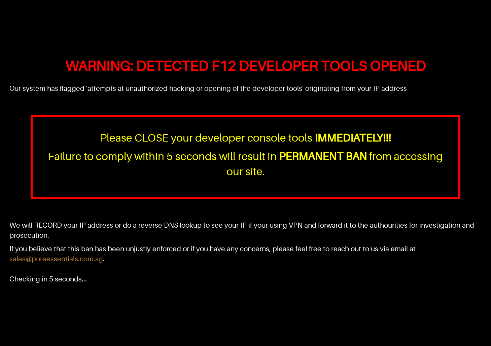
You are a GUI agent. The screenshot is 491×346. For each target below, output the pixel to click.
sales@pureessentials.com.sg (56, 259)
